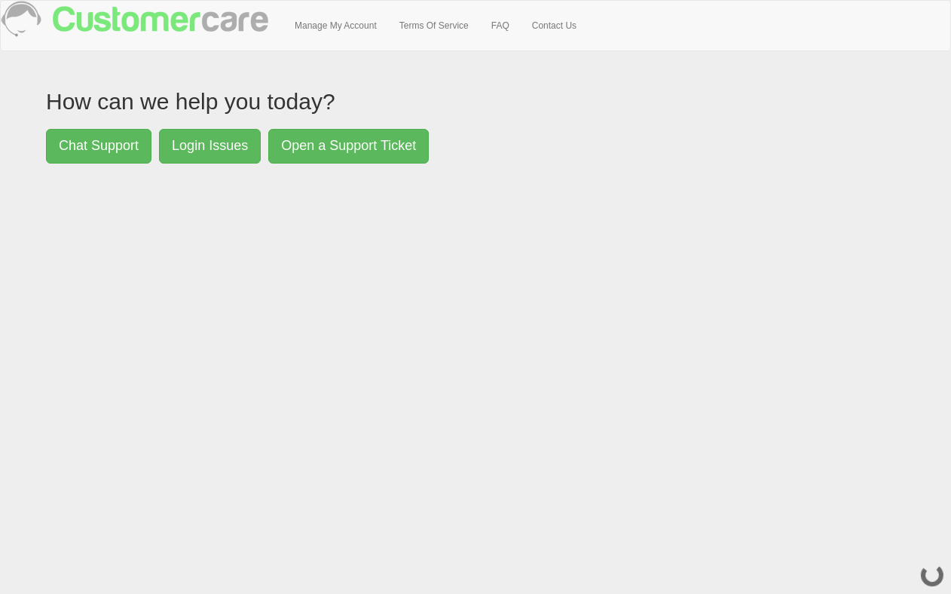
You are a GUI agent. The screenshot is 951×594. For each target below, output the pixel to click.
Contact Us (554, 25)
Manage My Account (336, 25)
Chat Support (99, 145)
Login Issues (210, 145)
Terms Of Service (434, 25)
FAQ (500, 25)
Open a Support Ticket (348, 145)
